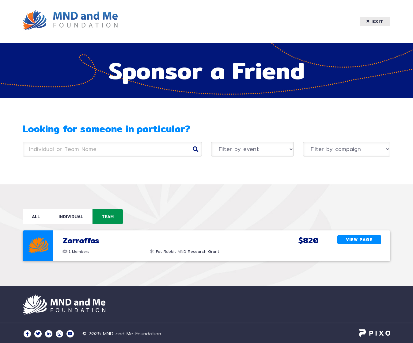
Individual (71, 216)
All (36, 216)
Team (108, 216)
